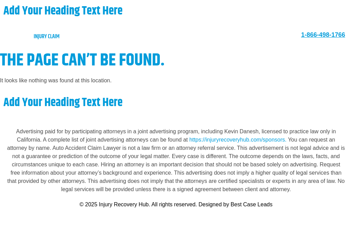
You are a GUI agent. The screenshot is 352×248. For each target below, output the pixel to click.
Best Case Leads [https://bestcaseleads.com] (252, 204)
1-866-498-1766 (323, 34)
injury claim (33, 36)
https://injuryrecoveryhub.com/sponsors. (238, 140)
